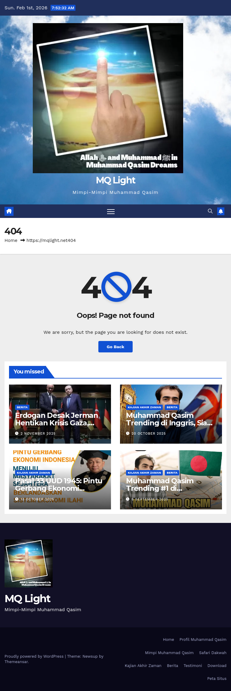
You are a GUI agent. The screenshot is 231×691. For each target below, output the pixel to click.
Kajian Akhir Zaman (144, 407)
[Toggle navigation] (110, 211)
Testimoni (192, 665)
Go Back (115, 346)
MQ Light (115, 180)
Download (217, 665)
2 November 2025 (38, 434)
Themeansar (16, 661)
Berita (22, 407)
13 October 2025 (37, 499)
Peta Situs (216, 678)
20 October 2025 (149, 434)
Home (11, 240)
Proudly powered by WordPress (35, 656)
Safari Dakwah (212, 652)
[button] (210, 211)
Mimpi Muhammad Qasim (169, 652)
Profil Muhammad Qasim (203, 639)
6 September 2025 (150, 499)
